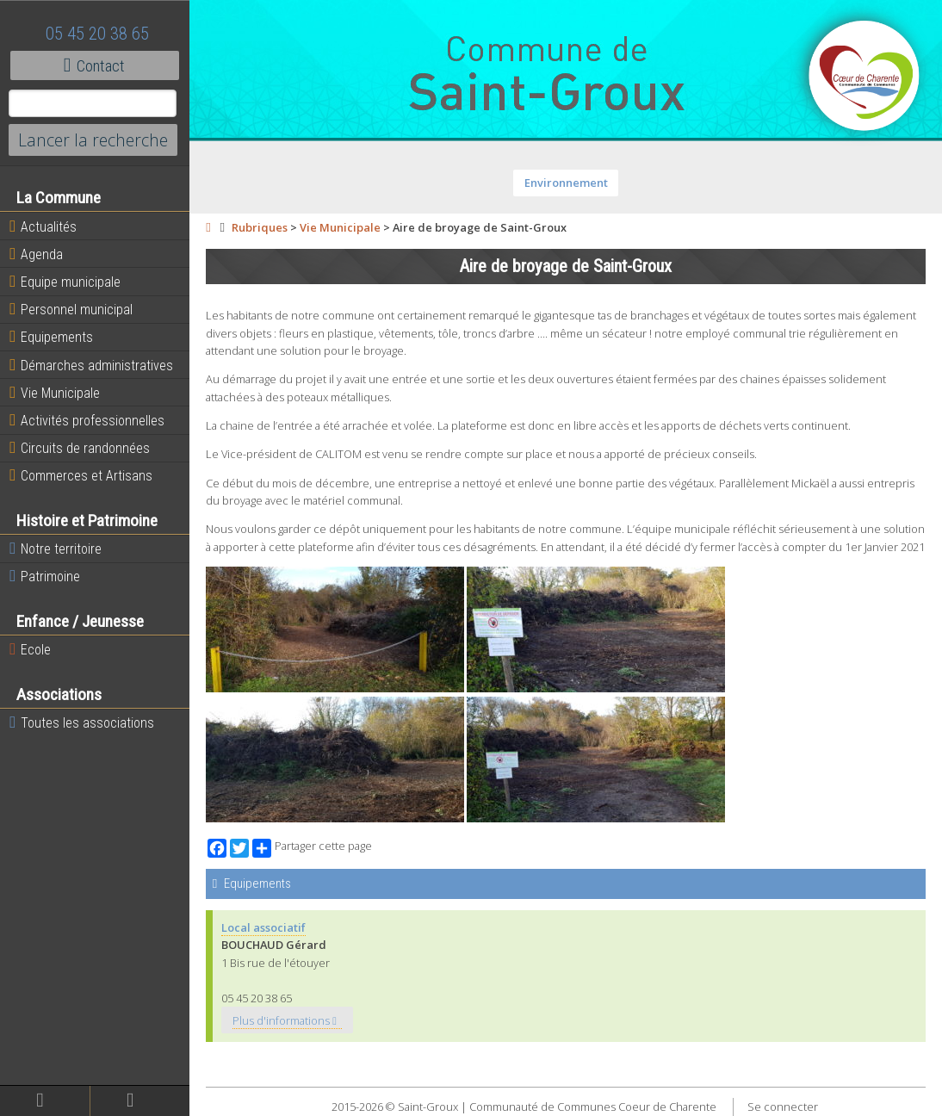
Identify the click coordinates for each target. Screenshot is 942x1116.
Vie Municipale (54, 392)
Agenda (36, 254)
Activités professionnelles (86, 420)
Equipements (51, 336)
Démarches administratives (91, 365)
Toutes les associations (81, 722)
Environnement (566, 182)
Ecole (30, 649)
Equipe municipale (65, 281)
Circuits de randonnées (79, 447)
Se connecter (782, 1106)
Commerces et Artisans (80, 475)
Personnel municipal (71, 309)
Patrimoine (44, 576)
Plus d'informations (284, 1020)
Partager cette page (312, 848)
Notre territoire (55, 548)
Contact (94, 65)
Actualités (43, 226)
